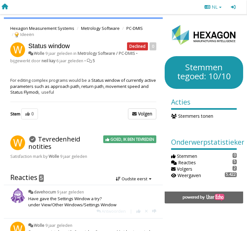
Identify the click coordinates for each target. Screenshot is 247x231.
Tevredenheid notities (54, 143)
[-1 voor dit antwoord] (154, 211)
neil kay (48, 61)
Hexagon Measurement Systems (42, 28)
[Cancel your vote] (146, 211)
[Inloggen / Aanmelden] (233, 7)
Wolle (39, 53)
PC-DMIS (134, 28)
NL (213, 7)
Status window (49, 45)
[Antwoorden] (111, 211)
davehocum (45, 192)
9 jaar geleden (70, 192)
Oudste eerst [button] (133, 179)
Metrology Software (100, 28)
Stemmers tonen (192, 116)
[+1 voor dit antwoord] (138, 211)
